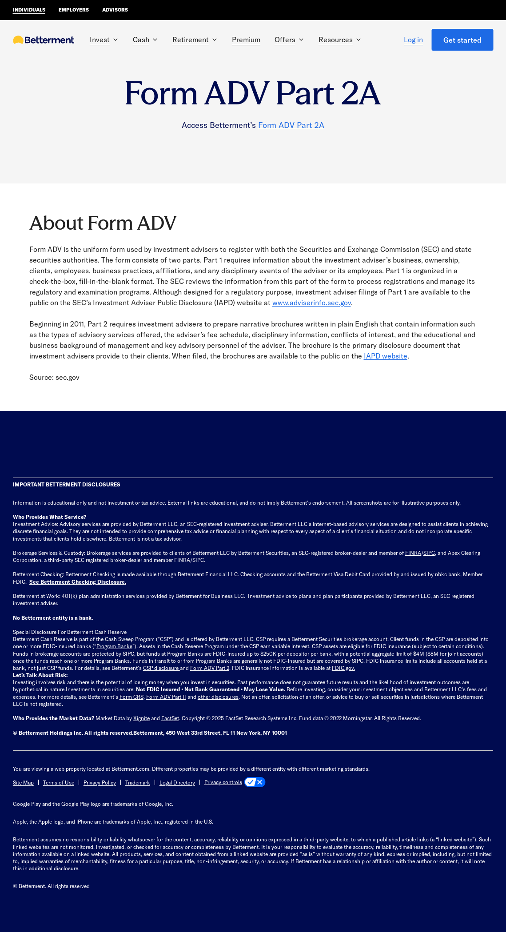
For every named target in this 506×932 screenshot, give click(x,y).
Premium (246, 39)
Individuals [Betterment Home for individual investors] (29, 9)
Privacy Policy (100, 782)
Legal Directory (177, 782)
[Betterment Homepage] (44, 40)
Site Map (23, 782)
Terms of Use (58, 782)
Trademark (137, 782)
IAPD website (385, 355)
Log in (413, 39)
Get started (462, 40)
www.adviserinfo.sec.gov (311, 302)
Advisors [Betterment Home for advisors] (115, 9)
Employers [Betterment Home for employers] (74, 9)
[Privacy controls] (235, 782)
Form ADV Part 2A (291, 125)
